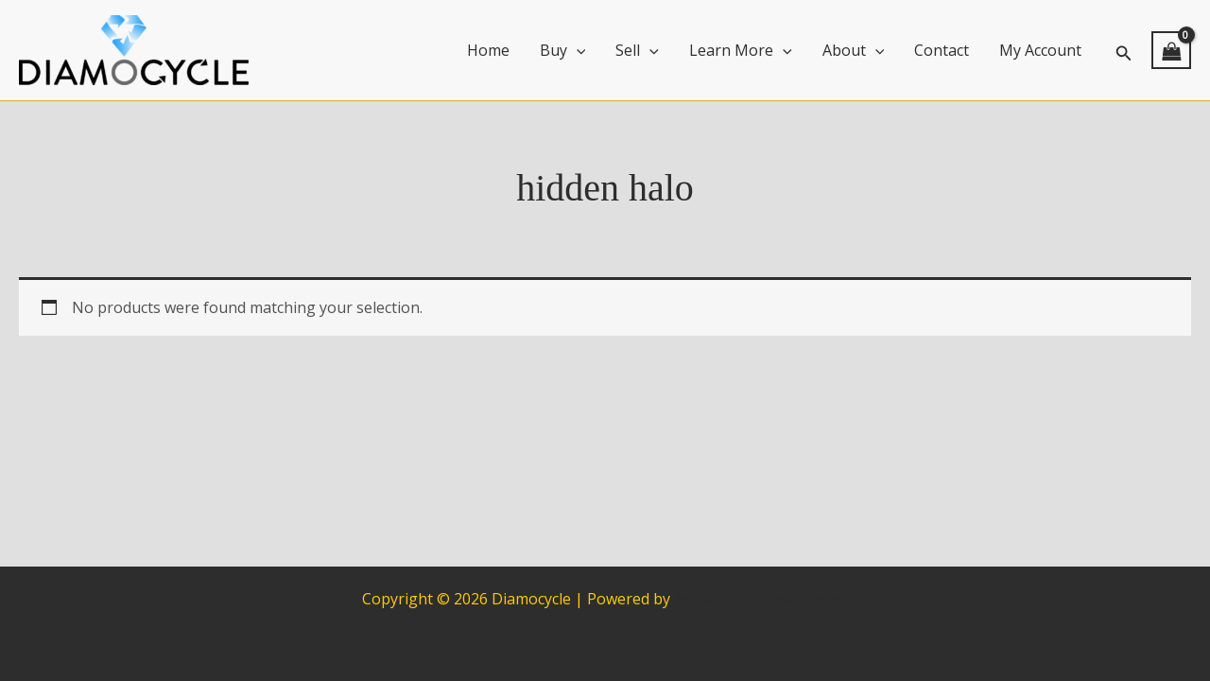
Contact (941, 50)
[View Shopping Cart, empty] (1171, 50)
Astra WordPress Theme (761, 598)
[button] (1123, 50)
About (853, 50)
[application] (576, 50)
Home (488, 50)
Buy (563, 50)
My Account (1040, 50)
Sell (637, 50)
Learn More (740, 50)
